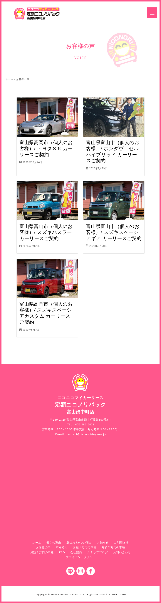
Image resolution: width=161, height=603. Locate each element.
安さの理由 (53, 542)
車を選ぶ (62, 547)
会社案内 (76, 552)
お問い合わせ (122, 552)
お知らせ (103, 542)
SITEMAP (113, 594)
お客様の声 (43, 547)
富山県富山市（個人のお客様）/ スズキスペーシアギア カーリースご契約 (114, 232)
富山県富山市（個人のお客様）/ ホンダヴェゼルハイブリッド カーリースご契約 (112, 151)
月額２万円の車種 (113, 547)
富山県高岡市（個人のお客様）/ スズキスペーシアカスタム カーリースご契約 (46, 312)
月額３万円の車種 (42, 552)
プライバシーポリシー (80, 557)
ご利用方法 (121, 542)
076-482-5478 (84, 424)
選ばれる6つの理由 (79, 542)
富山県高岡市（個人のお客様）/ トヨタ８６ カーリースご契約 (46, 148)
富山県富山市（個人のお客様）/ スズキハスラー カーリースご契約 (46, 232)
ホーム (36, 542)
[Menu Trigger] (152, 12)
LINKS (123, 594)
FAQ (62, 552)
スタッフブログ (97, 552)
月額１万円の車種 (84, 547)
